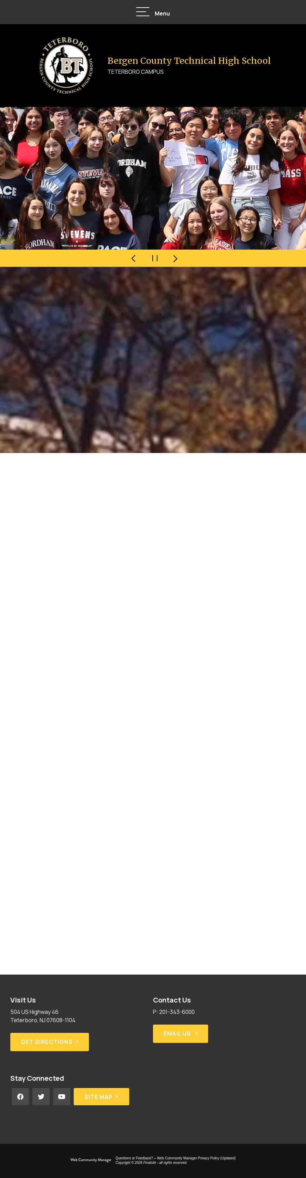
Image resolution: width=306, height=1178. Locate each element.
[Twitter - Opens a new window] (41, 1096)
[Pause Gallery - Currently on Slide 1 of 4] (154, 258)
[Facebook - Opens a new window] (20, 1096)
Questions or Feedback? (134, 1158)
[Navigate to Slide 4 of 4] (134, 258)
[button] (153, 12)
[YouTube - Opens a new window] (61, 1096)
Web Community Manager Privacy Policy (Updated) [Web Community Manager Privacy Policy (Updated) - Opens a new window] (196, 1158)
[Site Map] (101, 1096)
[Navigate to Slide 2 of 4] (175, 258)
